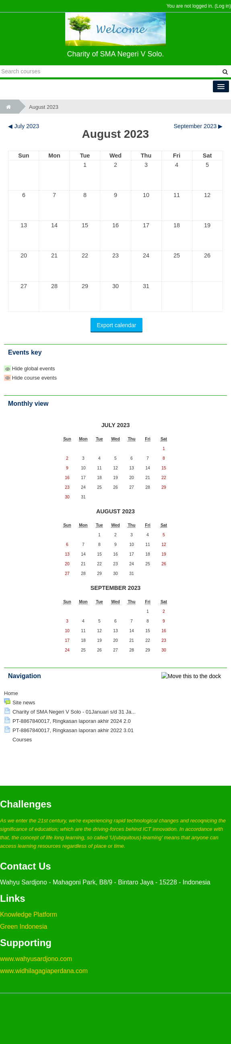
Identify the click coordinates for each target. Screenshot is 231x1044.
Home (11, 693)
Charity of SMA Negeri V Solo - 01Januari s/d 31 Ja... (74, 712)
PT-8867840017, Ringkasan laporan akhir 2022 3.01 (73, 730)
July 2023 (115, 425)
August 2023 (43, 107)
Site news (23, 702)
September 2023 (116, 588)
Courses (22, 740)
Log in (222, 6)
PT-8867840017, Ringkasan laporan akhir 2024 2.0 (71, 721)
